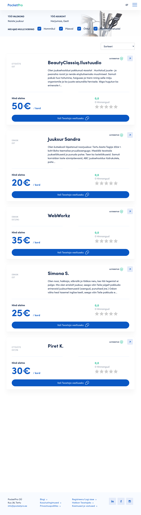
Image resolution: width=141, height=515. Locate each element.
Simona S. (58, 325)
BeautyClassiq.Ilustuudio (74, 62)
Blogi (42, 499)
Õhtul (87, 28)
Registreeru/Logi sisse (83, 499)
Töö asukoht (58, 16)
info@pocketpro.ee (17, 506)
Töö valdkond (16, 16)
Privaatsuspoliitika (49, 506)
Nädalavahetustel (110, 28)
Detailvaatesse (130, 58)
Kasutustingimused (49, 502)
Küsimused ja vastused (83, 506)
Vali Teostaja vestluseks (73, 130)
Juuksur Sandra (64, 151)
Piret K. (55, 410)
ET (127, 5)
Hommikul (49, 28)
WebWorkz (59, 240)
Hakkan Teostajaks (81, 502)
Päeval (69, 28)
